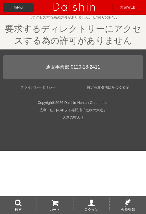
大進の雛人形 (73, 117)
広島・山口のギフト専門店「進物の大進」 (73, 110)
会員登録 (128, 209)
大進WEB (127, 7)
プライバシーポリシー (38, 87)
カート (55, 209)
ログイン (91, 209)
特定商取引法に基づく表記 (108, 87)
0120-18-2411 (85, 66)
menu (18, 7)
